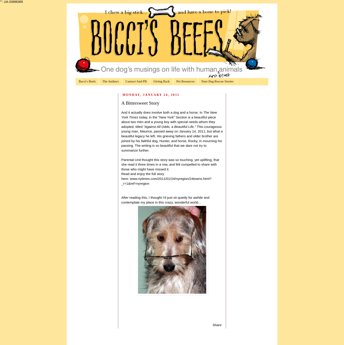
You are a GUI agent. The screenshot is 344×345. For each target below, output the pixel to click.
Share (217, 325)
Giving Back (161, 81)
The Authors (110, 81)
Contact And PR (136, 81)
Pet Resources (185, 81)
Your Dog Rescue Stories (217, 81)
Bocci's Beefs (87, 81)
